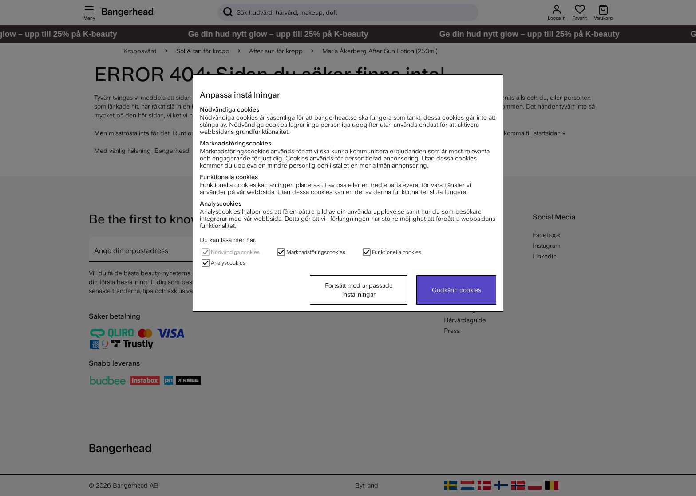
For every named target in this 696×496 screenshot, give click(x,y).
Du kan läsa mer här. (228, 239)
